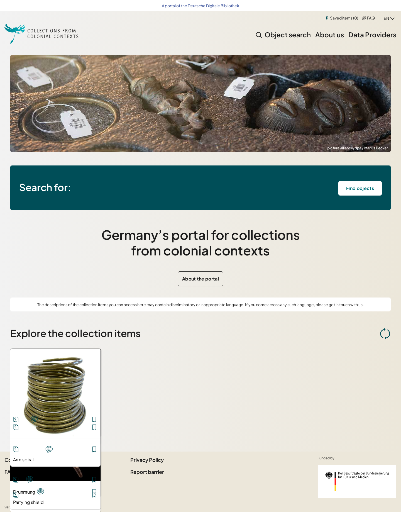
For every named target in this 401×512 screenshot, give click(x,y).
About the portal (200, 279)
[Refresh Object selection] (385, 333)
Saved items (344, 17)
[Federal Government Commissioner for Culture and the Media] (357, 481)
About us (329, 34)
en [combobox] (386, 18)
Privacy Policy (147, 460)
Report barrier (147, 472)
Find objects (360, 188)
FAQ (371, 17)
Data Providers (372, 34)
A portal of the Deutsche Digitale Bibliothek (200, 5)
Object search (288, 34)
